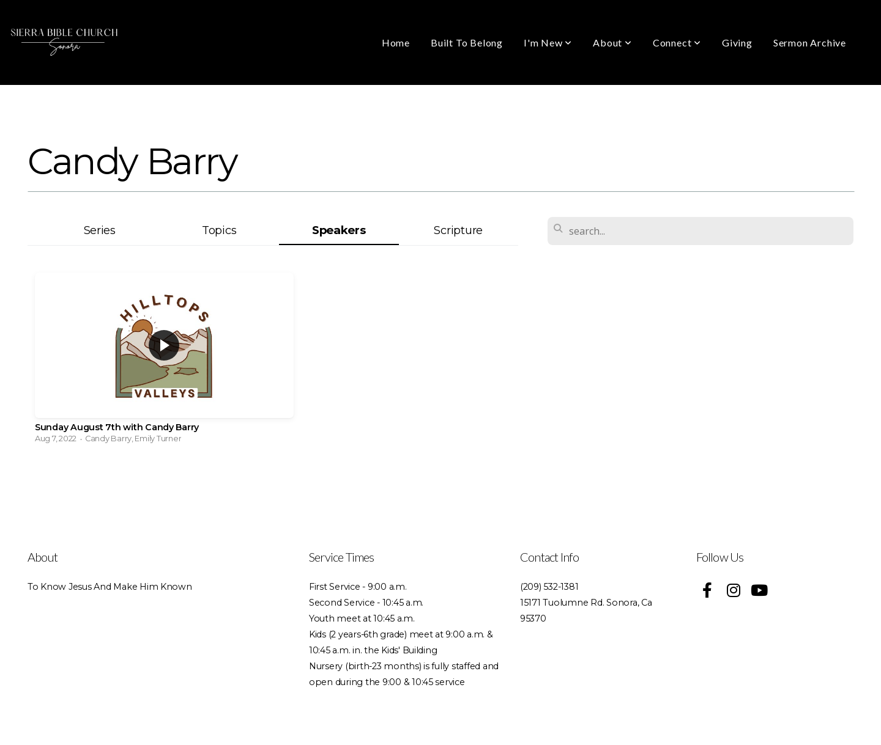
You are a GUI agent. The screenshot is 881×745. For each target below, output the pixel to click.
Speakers (339, 230)
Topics (219, 230)
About (612, 42)
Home (396, 42)
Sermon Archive (809, 42)
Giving (737, 42)
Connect (677, 42)
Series (100, 230)
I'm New (548, 42)
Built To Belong (467, 42)
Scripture (458, 230)
